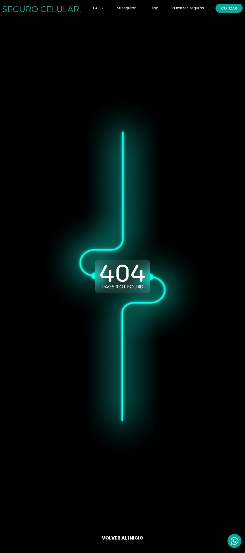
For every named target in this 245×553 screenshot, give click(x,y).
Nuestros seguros (188, 8)
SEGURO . (41, 9)
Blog (154, 8)
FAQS (98, 8)
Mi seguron (126, 8)
